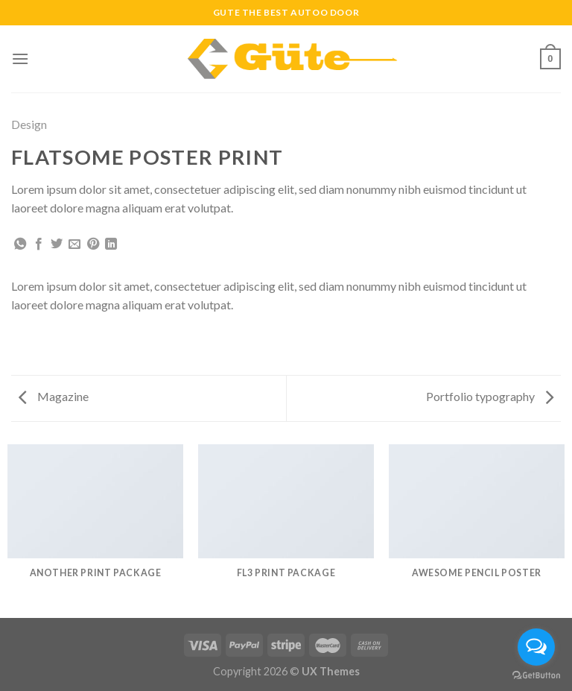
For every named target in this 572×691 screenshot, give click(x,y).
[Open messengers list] (536, 647)
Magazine (54, 396)
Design (29, 124)
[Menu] (20, 58)
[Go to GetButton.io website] (536, 676)
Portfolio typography (489, 396)
